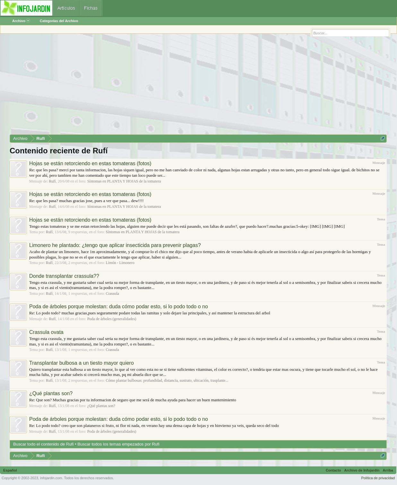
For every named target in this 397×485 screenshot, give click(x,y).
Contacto (333, 470)
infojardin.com (51, 478)
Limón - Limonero (120, 262)
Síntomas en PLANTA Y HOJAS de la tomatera (124, 181)
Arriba (388, 470)
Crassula (112, 293)
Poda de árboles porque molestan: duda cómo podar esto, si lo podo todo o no (118, 306)
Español (10, 470)
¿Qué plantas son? (51, 393)
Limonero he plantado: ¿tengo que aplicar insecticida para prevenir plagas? (115, 245)
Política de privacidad (378, 478)
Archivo (21, 21)
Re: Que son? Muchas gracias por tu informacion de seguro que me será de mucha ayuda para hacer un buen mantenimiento (132, 399)
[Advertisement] (198, 86)
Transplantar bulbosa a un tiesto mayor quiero (81, 363)
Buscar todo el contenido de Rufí (43, 444)
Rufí (52, 181)
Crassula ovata (46, 332)
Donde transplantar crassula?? (64, 276)
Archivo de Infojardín (362, 470)
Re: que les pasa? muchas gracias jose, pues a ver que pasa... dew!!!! (86, 200)
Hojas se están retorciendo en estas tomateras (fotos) (90, 163)
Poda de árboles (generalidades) (111, 319)
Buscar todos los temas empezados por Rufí (118, 444)
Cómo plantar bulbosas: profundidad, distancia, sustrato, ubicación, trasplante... (167, 380)
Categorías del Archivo (59, 21)
